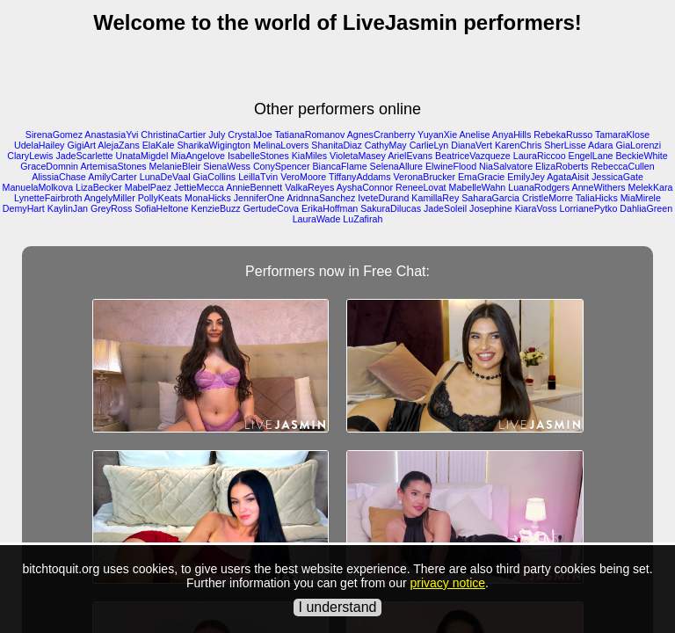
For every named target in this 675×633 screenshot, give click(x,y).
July (216, 134)
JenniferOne (259, 198)
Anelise (475, 134)
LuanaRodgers (539, 187)
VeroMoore (303, 176)
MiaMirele (641, 198)
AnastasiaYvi (111, 134)
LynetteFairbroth (48, 198)
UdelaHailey (39, 145)
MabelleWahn (477, 187)
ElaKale (158, 145)
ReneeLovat (421, 187)
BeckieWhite (641, 155)
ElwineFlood (450, 166)
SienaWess (226, 166)
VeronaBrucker (425, 176)
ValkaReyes (309, 187)
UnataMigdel (142, 155)
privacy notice (447, 583)
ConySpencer (281, 166)
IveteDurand (383, 198)
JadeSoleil (445, 208)
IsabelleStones (258, 155)
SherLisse (564, 145)
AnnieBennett (254, 187)
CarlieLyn (429, 145)
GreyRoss (111, 208)
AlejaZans (118, 145)
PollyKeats (160, 198)
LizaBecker (99, 187)
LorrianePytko (589, 208)
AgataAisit (568, 176)
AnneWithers (599, 187)
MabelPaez (148, 187)
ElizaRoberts (561, 166)
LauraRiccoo (539, 155)
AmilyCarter (112, 176)
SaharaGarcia (490, 198)
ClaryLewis (30, 155)
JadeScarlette (83, 155)
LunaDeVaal (165, 176)
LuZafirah (362, 219)
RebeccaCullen (622, 166)
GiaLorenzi (638, 145)
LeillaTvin (258, 176)
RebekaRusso (562, 134)
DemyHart (24, 208)
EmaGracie (481, 176)
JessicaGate (617, 176)
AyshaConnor (365, 187)
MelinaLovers (280, 145)
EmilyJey (526, 176)
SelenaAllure (396, 166)
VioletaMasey (358, 155)
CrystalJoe (250, 134)
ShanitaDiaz (336, 145)
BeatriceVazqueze (473, 155)
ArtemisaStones (113, 166)
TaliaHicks (597, 198)
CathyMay (386, 145)
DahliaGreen (646, 208)
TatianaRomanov (309, 134)
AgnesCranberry (381, 134)
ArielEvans (410, 155)
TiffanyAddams (359, 176)
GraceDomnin (49, 166)
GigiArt (81, 145)
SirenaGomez (54, 134)
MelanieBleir (175, 166)
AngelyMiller (109, 198)
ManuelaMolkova (38, 187)
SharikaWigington (213, 145)
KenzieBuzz (215, 208)
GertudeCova (271, 208)
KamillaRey (435, 198)
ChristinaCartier (173, 134)
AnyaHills (511, 134)
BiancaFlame (339, 166)
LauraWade (317, 219)
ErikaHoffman (329, 208)
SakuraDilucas (390, 208)
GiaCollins (214, 176)
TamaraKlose (622, 134)
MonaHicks (208, 198)
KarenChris (518, 145)
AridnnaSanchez (321, 198)
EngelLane (591, 155)
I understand (338, 607)
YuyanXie (437, 134)
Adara (600, 145)
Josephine (490, 208)
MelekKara (650, 187)
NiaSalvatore (506, 166)
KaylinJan (67, 208)
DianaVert (471, 145)
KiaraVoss (536, 208)
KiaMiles (309, 155)
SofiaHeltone (161, 208)
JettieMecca (199, 187)
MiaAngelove (198, 155)
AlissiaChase (59, 176)
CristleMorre (547, 198)
